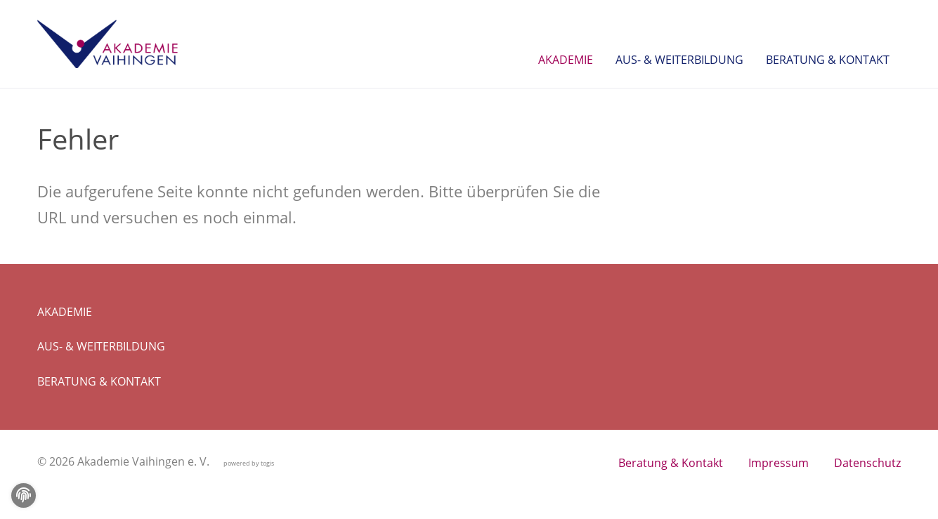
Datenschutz (867, 463)
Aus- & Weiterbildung (101, 346)
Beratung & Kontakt (99, 381)
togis (267, 463)
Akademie (64, 312)
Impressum (778, 463)
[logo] (107, 44)
